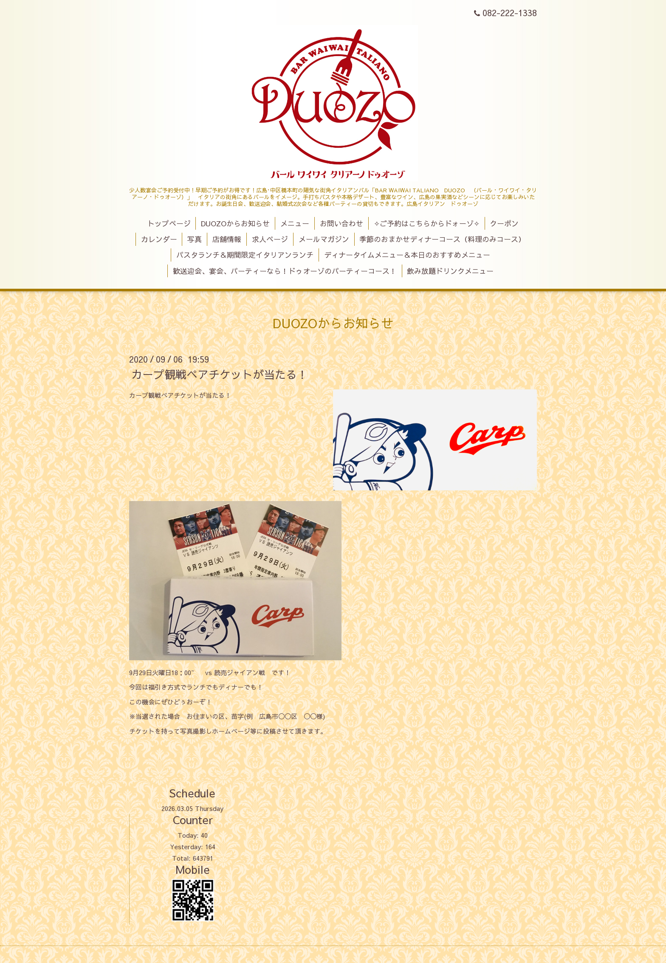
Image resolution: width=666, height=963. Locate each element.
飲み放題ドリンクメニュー (450, 271)
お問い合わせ (341, 223)
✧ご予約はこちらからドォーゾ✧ (427, 223)
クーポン (504, 223)
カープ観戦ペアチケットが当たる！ (219, 374)
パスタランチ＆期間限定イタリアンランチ (244, 255)
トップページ (169, 223)
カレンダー (159, 239)
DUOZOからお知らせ (235, 223)
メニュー (294, 223)
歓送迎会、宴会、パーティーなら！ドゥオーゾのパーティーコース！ (285, 271)
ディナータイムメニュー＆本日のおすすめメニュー (407, 255)
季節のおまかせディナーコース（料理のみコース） (442, 239)
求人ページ (270, 239)
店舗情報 (226, 239)
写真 (194, 239)
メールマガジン (324, 239)
